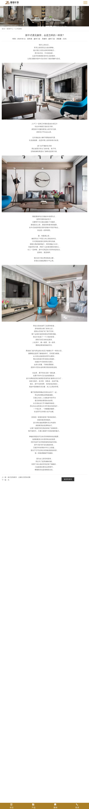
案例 (55, 806)
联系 (77, 806)
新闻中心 (10, 29)
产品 (33, 806)
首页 (3, 29)
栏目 (12, 806)
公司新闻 (18, 29)
